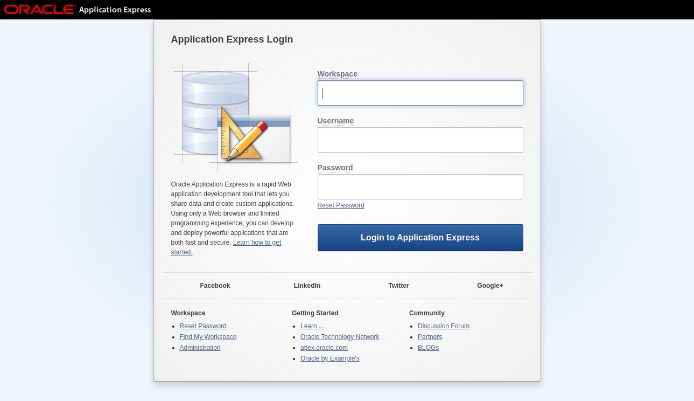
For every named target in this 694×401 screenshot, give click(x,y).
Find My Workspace (208, 337)
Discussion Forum (443, 326)
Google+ (483, 286)
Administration (200, 347)
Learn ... (312, 326)
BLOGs (428, 347)
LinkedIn (300, 286)
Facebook (208, 286)
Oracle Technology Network (340, 337)
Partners (430, 337)
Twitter (392, 286)
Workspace (337, 74)
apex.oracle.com (324, 347)
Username (336, 120)
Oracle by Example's (330, 358)
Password (335, 167)
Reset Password (341, 205)
